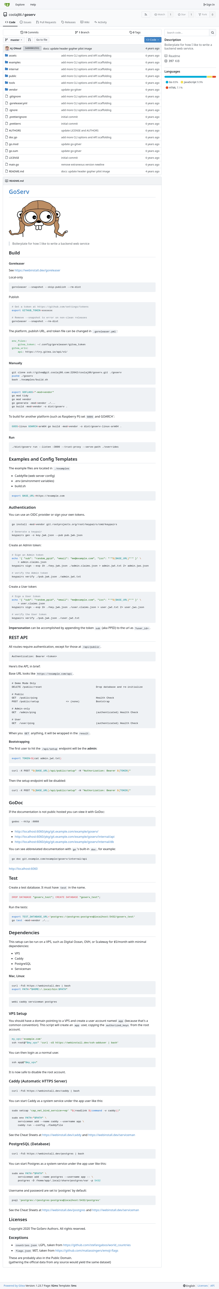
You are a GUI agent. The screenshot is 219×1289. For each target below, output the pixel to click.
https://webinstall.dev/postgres (63, 1210)
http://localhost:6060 (23, 869)
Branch (82, 32)
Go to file (41, 39)
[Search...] (212, 32)
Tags (135, 32)
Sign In (209, 4)
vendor (13, 89)
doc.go (13, 137)
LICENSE (14, 157)
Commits (29, 32)
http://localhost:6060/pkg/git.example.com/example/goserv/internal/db (64, 842)
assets (13, 55)
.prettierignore (18, 117)
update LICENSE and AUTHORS (79, 130)
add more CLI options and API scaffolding (86, 55)
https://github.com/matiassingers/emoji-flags (86, 1250)
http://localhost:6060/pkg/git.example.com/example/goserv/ (56, 831)
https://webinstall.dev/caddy (61, 1135)
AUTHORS (15, 130)
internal (13, 69)
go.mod (13, 144)
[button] (29, 40)
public (12, 76)
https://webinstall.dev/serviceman (111, 1135)
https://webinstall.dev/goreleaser (37, 270)
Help (33, 4)
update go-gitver (71, 89)
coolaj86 (15, 14)
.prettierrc (15, 123)
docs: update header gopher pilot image (67, 48)
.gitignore (15, 96)
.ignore (13, 110)
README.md (16, 171)
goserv (30, 14)
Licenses (203, 1285)
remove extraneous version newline (82, 164)
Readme (172, 56)
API (212, 1285)
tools (12, 83)
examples (15, 62)
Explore (20, 4)
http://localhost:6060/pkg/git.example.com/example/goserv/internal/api (64, 837)
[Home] (7, 4)
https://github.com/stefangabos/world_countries (97, 1245)
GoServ (19, 192)
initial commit (69, 117)
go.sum (13, 151)
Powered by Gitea (14, 1285)
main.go (14, 164)
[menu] (189, 1286)
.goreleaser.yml (18, 103)
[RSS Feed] (146, 14)
